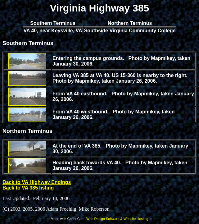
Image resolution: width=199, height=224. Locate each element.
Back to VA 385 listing (28, 187)
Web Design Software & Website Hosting (117, 219)
